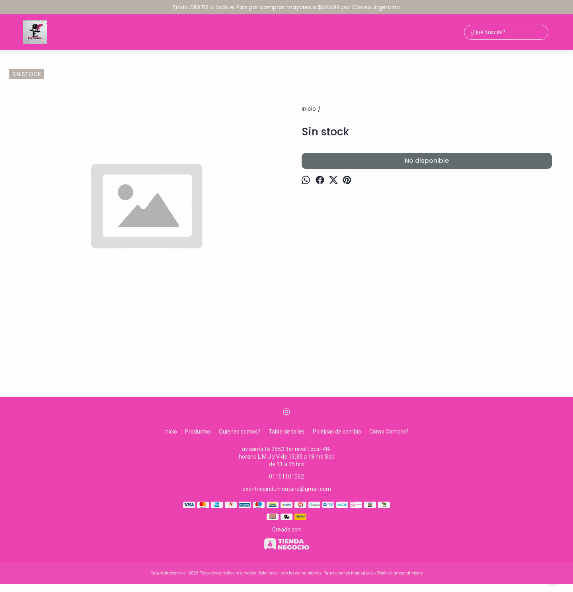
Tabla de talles (287, 431)
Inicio (170, 431)
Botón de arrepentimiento (400, 573)
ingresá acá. (363, 573)
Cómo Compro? (389, 431)
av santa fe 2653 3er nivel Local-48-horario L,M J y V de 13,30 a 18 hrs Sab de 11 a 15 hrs (287, 456)
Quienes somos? (240, 431)
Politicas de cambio (337, 431)
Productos (198, 431)
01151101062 (286, 476)
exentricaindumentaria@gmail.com (286, 489)
